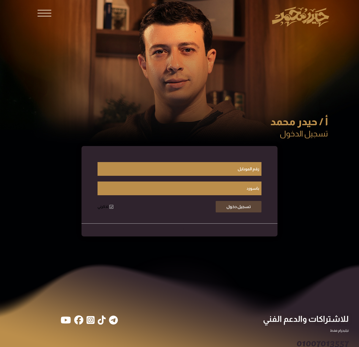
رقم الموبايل (248, 169)
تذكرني (105, 207)
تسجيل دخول (238, 206)
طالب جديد (180, 229)
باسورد (253, 188)
